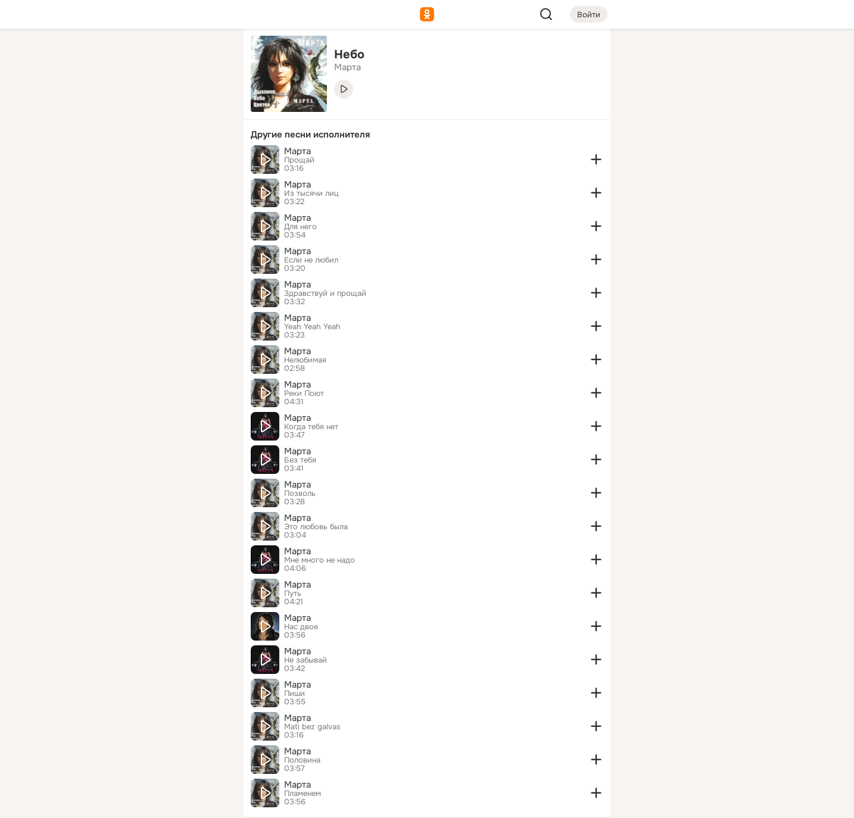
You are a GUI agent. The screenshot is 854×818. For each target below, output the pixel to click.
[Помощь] (103, 214)
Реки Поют (304, 393)
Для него (300, 227)
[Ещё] (155, 726)
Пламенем (302, 793)
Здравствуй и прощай (325, 293)
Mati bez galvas (312, 727)
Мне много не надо (319, 560)
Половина (302, 760)
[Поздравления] (155, 162)
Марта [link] (347, 67)
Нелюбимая (305, 360)
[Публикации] (103, 109)
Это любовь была (316, 527)
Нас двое (301, 627)
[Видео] (208, 109)
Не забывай (305, 660)
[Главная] (103, 57)
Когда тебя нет (311, 427)
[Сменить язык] (155, 751)
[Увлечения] (155, 57)
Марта (297, 151)
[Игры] (208, 162)
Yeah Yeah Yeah (312, 327)
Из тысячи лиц (311, 193)
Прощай (299, 160)
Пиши (294, 693)
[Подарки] (103, 162)
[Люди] (155, 109)
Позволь (300, 493)
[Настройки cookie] (155, 802)
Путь (292, 593)
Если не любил (311, 260)
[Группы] (208, 57)
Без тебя (300, 460)
